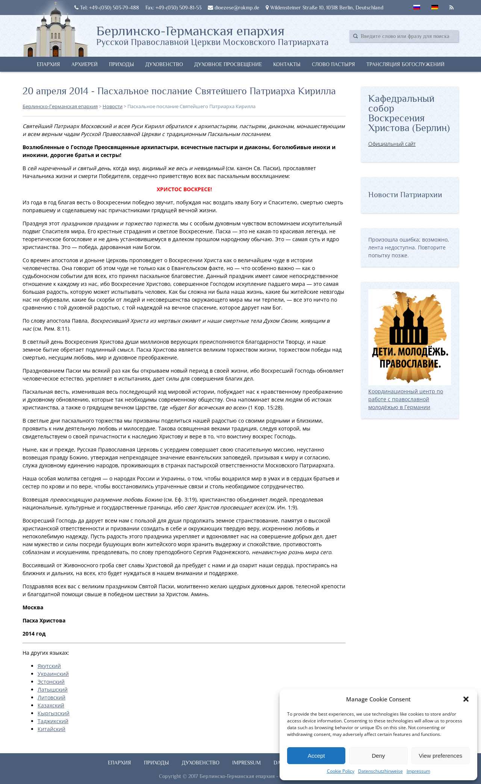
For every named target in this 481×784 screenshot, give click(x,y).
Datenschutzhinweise (380, 771)
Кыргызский (54, 713)
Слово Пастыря (333, 64)
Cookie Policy (340, 771)
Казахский (51, 705)
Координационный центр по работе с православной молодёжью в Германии (409, 395)
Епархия (48, 64)
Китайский (51, 729)
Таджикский (53, 721)
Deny (378, 755)
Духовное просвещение (228, 64)
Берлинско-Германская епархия (212, 35)
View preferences (441, 755)
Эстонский (51, 681)
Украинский (53, 673)
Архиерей (84, 64)
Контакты (287, 64)
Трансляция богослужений (405, 64)
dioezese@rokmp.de (233, 8)
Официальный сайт (392, 143)
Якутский (49, 665)
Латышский (53, 689)
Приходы (121, 64)
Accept (316, 755)
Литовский (51, 697)
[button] (466, 699)
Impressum (418, 771)
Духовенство (164, 64)
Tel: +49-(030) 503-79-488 (106, 8)
